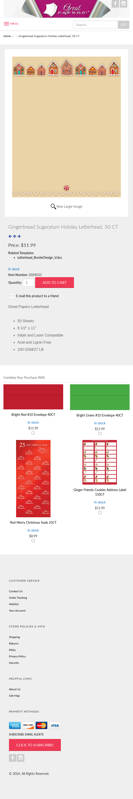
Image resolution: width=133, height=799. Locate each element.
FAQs (12, 650)
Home (7, 36)
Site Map (14, 695)
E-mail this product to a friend (37, 296)
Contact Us (16, 591)
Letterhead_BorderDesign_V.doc (39, 257)
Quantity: (15, 283)
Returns (13, 643)
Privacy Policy (17, 656)
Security (14, 662)
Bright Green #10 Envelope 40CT (99, 415)
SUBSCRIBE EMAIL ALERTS (26, 734)
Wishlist (14, 604)
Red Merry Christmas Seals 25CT (33, 522)
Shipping (14, 637)
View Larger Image (69, 206)
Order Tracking (18, 597)
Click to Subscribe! (35, 745)
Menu (14, 23)
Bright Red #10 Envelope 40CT (33, 415)
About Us (14, 689)
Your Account (17, 610)
